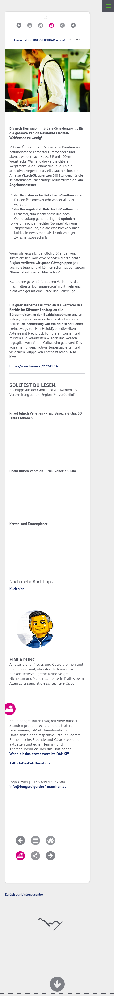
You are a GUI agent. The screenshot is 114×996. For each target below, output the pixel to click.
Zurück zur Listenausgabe (24, 894)
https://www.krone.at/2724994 (33, 366)
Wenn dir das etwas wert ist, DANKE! (39, 753)
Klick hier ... (18, 589)
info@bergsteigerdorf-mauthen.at (37, 786)
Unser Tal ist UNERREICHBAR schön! (39, 40)
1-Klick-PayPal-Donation (29, 763)
